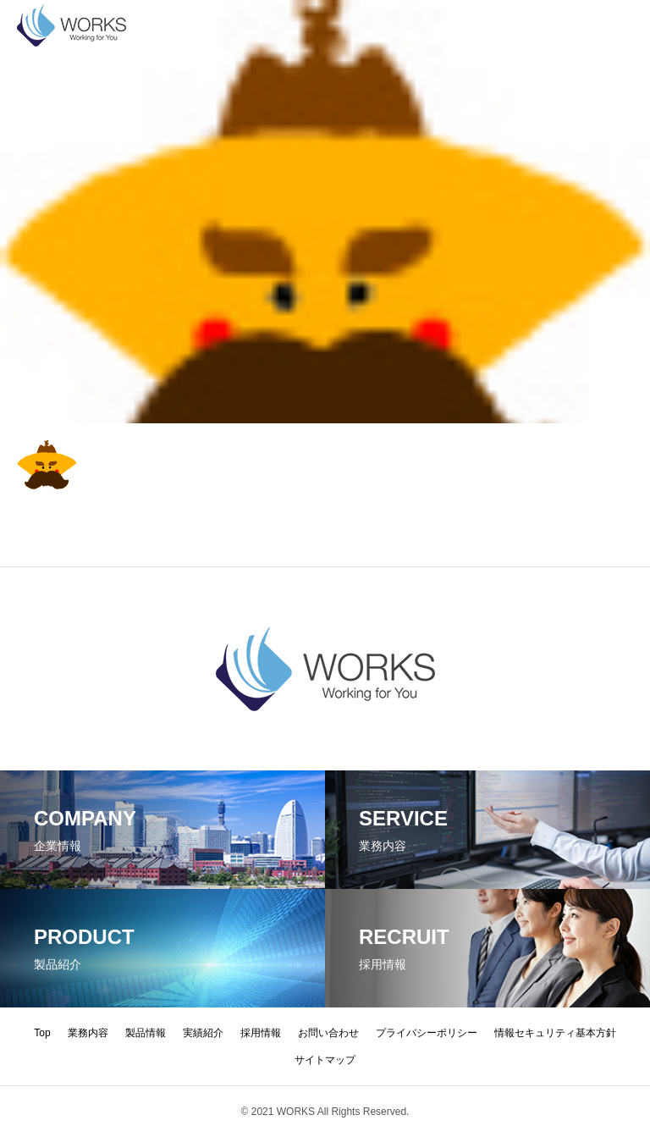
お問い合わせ (328, 1033)
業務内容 (88, 1033)
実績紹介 (203, 1033)
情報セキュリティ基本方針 (555, 1033)
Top (42, 1033)
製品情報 (145, 1033)
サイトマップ (325, 1060)
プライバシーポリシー (426, 1033)
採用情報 (260, 1033)
